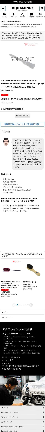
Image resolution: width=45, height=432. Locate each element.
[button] (3, 8)
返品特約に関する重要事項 (12, 109)
